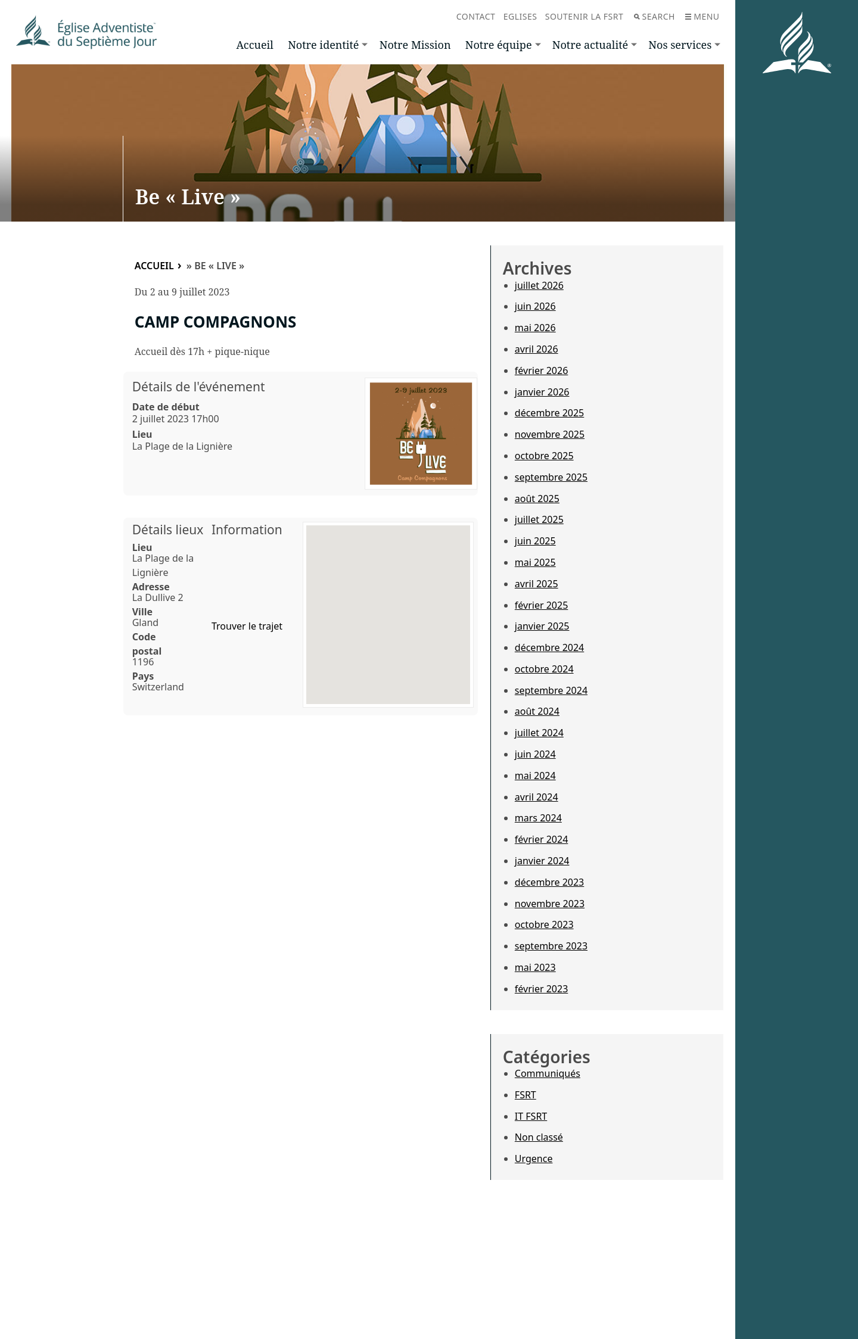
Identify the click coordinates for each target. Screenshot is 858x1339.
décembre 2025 (549, 412)
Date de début (166, 406)
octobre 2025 (544, 455)
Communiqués (547, 1073)
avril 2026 (536, 349)
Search (654, 16)
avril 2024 (536, 797)
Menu (702, 16)
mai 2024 (535, 775)
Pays (143, 676)
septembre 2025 (551, 477)
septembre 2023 (551, 945)
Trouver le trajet (247, 626)
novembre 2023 (550, 903)
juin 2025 (535, 540)
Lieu (142, 434)
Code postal (146, 644)
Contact (476, 16)
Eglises (520, 16)
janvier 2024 (542, 860)
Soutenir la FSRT (584, 16)
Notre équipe (498, 45)
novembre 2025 (550, 434)
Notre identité (323, 45)
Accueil (255, 45)
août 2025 (537, 498)
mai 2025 (535, 562)
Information (247, 529)
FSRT (525, 1094)
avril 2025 (536, 583)
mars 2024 (538, 817)
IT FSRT (531, 1116)
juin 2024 (535, 754)
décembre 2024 (549, 647)
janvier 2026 (542, 391)
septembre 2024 (551, 690)
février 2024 (541, 839)
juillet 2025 (539, 519)
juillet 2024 (539, 732)
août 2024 (537, 711)
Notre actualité (590, 45)
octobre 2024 (544, 668)
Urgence (534, 1158)
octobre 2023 (544, 924)
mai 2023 (535, 967)
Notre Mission (415, 45)
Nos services (679, 45)
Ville (142, 611)
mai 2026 (535, 327)
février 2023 (541, 988)
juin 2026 (535, 306)
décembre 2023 (549, 882)
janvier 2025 (542, 626)
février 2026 (541, 370)
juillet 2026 (539, 285)
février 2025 (541, 605)
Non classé (539, 1137)
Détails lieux (168, 529)
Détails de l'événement (198, 386)
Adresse (151, 586)
